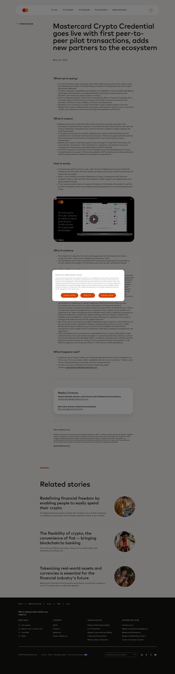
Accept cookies (69, 295)
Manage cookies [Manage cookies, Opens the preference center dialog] (107, 295)
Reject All (87, 295)
